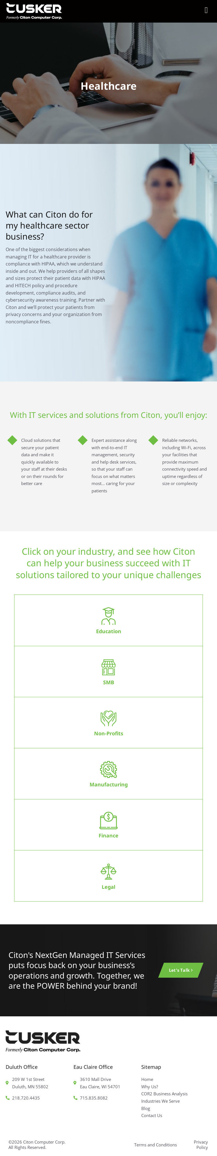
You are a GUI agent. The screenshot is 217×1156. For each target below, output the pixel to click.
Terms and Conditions (155, 1145)
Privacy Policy (201, 1144)
